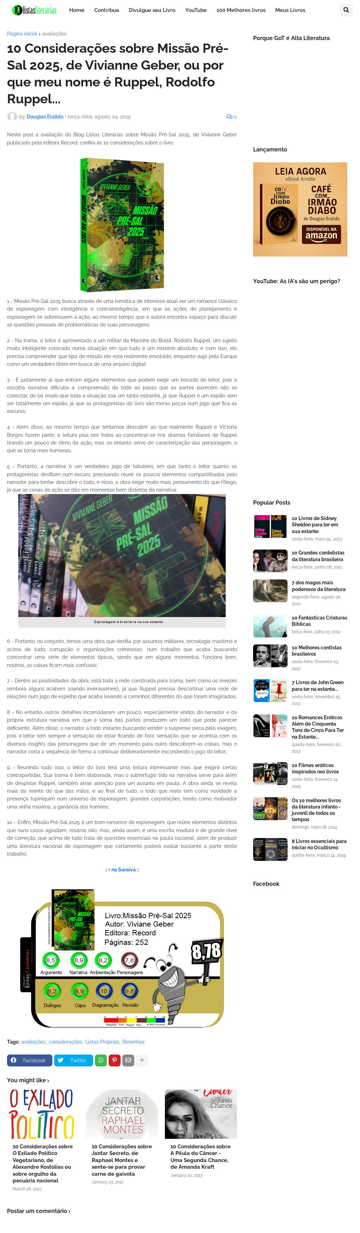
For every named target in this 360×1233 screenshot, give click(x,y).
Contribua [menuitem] (106, 10)
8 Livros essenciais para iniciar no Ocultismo (319, 844)
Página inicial (22, 33)
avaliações (54, 33)
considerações (65, 1042)
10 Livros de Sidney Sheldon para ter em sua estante (315, 524)
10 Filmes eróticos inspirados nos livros (315, 768)
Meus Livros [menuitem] (290, 10)
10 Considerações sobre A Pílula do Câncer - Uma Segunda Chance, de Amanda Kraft (201, 1156)
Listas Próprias (102, 1042)
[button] (346, 10)
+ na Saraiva (122, 869)
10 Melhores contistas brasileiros (317, 651)
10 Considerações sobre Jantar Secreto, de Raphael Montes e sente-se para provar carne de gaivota (122, 1160)
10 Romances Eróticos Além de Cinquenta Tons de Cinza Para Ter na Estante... (318, 727)
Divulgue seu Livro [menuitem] (152, 10)
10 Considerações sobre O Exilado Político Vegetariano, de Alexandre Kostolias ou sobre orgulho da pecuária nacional (43, 1163)
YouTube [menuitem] (196, 10)
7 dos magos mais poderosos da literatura (319, 586)
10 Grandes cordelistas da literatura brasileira (318, 556)
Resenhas (133, 1042)
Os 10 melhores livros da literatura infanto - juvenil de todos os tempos (316, 810)
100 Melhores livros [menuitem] (241, 10)
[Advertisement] (300, 436)
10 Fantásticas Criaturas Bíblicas (319, 621)
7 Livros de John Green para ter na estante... (317, 686)
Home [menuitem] (76, 10)
